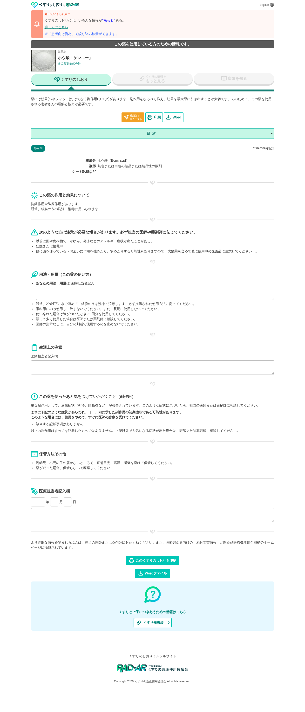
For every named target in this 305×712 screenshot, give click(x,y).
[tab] (71, 80)
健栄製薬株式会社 (69, 63)
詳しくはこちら (56, 27)
